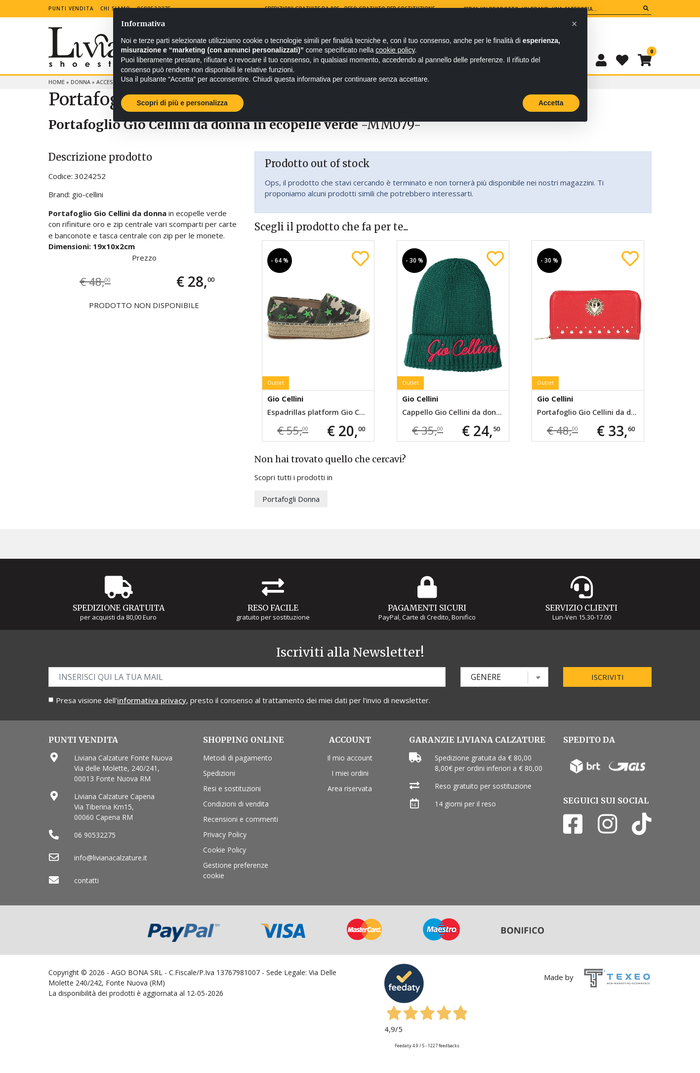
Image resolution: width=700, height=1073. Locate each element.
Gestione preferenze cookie (235, 870)
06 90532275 (95, 835)
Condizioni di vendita (236, 803)
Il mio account (349, 757)
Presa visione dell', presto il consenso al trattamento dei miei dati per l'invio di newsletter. (243, 700)
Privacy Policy (225, 834)
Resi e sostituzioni (232, 788)
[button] (574, 24)
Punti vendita (71, 8)
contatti (86, 880)
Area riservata (350, 788)
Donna (80, 82)
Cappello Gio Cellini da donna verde (455, 412)
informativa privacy (151, 700)
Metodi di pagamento (237, 757)
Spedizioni (219, 773)
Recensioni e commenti (240, 819)
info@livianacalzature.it (110, 857)
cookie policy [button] (394, 50)
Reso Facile (272, 608)
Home (56, 82)
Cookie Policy (224, 849)
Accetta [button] (551, 103)
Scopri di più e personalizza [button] (182, 103)
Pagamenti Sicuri (427, 608)
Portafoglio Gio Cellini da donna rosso (590, 412)
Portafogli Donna (291, 499)
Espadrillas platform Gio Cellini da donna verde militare (320, 412)
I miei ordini (350, 773)
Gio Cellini (285, 398)
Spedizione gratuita (119, 608)
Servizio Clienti (581, 608)
